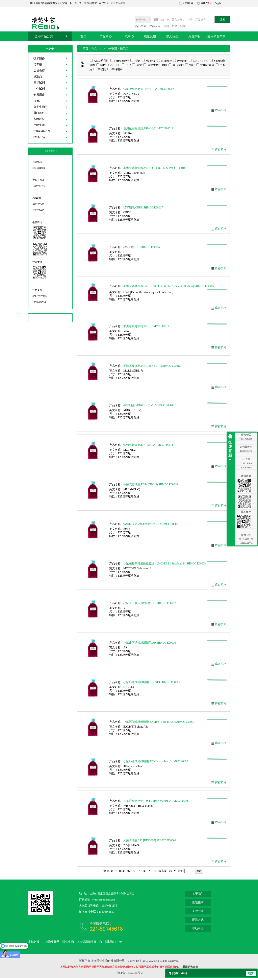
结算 (251, 973)
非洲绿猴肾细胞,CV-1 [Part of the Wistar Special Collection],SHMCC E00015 (168, 286)
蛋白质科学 (40, 112)
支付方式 (198, 911)
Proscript (180, 60)
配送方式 (198, 919)
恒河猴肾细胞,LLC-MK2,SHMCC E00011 (148, 444)
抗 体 (36, 100)
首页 (83, 36)
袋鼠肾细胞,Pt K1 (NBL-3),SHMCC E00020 (149, 88)
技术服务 (39, 58)
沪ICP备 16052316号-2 (129, 972)
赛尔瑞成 (176, 65)
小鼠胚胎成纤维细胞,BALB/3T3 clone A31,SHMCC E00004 (159, 721)
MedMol (149, 60)
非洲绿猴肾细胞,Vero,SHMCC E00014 (146, 326)
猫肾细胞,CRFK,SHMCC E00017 (143, 207)
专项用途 (39, 94)
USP (126, 65)
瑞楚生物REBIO (155, 65)
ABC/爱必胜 (99, 60)
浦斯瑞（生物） (115, 941)
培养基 (37, 64)
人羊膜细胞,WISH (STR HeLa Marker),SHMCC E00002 (156, 800)
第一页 (131, 870)
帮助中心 (198, 928)
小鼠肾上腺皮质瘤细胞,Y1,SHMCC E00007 (149, 603)
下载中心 (128, 36)
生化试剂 (39, 88)
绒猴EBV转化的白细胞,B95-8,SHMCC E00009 (151, 524)
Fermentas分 (119, 60)
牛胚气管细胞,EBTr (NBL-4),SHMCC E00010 (150, 484)
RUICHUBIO (198, 60)
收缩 (231, 448)
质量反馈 (150, 36)
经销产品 (39, 137)
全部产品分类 (44, 36)
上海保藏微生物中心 (89, 941)
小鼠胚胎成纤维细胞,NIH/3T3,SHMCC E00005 (151, 682)
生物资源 (39, 125)
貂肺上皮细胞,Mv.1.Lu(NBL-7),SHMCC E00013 (152, 365)
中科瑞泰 (115, 69)
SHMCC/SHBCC (108, 65)
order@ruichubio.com (103, 899)
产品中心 (106, 36)
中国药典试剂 (41, 131)
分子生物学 (40, 106)
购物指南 (198, 902)
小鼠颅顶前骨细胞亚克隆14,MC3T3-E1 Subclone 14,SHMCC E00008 (164, 563)
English (218, 3)
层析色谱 (39, 70)
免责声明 (194, 36)
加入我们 (172, 36)
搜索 (222, 19)
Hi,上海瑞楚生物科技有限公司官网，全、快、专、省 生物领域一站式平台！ (70, 3)
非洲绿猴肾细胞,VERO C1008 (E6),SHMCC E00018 (154, 168)
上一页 (141, 870)
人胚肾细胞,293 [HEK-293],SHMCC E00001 (149, 840)
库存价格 (220, 110)
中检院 (100, 69)
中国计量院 (205, 65)
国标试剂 (39, 82)
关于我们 (198, 893)
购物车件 (206, 3)
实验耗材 (39, 118)
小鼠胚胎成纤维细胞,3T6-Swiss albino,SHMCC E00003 (156, 761)
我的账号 (188, 3)
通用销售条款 (216, 36)
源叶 (190, 65)
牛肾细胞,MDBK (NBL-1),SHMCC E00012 (149, 405)
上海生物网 (52, 941)
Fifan (135, 60)
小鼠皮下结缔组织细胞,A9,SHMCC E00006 (149, 642)
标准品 (37, 76)
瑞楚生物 (68, 941)
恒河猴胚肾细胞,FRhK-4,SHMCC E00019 (148, 128)
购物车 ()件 (179, 973)
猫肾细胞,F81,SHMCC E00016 (141, 247)
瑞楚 (137, 65)
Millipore (164, 60)
